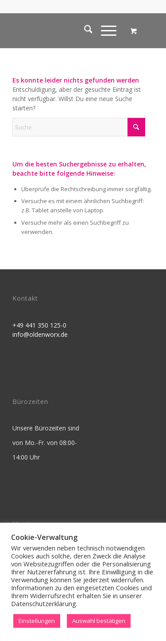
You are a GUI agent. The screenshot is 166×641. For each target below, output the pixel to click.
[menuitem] (84, 30)
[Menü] (104, 30)
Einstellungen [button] (37, 621)
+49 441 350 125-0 (39, 325)
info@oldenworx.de (40, 334)
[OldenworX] (68, 30)
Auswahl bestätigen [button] (98, 621)
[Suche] (84, 30)
